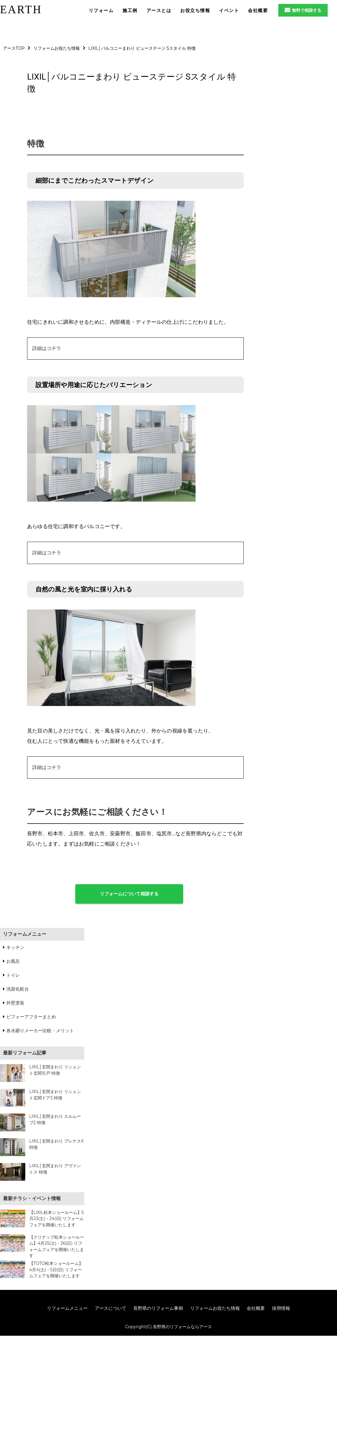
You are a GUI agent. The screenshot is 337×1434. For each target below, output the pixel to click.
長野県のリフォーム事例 (158, 1308)
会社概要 (256, 1308)
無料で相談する (303, 10)
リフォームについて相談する (129, 894)
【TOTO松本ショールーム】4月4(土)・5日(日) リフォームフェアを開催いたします (56, 1269)
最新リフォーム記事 (24, 1053)
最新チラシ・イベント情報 (32, 1198)
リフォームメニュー (24, 934)
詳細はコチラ (46, 348)
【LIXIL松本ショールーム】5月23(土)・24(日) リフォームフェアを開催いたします (56, 1219)
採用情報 (281, 1308)
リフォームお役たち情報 (215, 1308)
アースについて (110, 1308)
